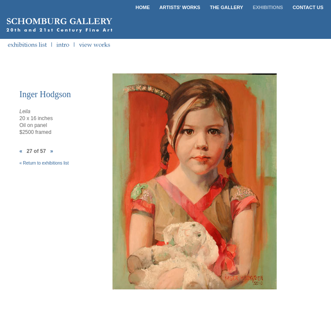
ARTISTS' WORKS (179, 7)
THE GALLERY (226, 7)
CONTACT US (308, 7)
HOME (143, 7)
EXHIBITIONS (268, 7)
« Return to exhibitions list (44, 163)
